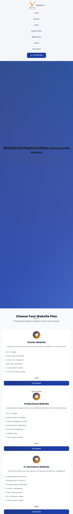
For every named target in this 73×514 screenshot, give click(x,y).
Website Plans (36, 37)
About (36, 25)
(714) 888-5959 (36, 55)
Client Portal (36, 49)
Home (36, 13)
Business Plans (36, 31)
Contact (36, 43)
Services (36, 19)
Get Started (36, 383)
